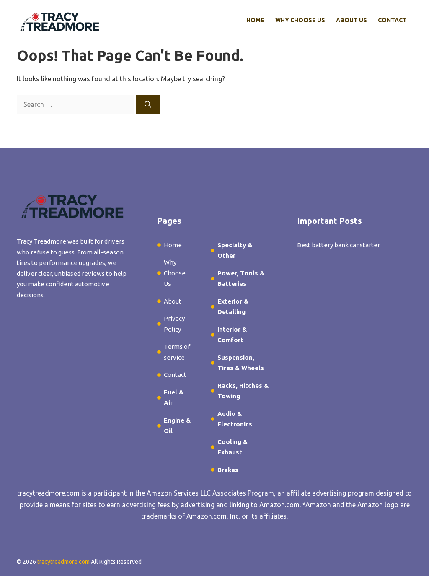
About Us (351, 20)
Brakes (227, 469)
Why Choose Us (300, 20)
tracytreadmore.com (48, 493)
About (172, 301)
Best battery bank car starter (338, 245)
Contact (392, 20)
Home (255, 20)
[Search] (148, 104)
